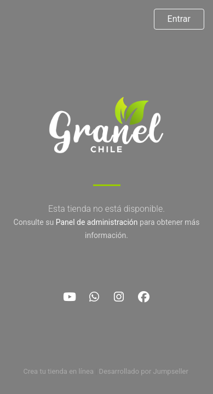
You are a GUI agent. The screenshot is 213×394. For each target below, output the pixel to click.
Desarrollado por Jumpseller (143, 371)
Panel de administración (97, 222)
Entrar (179, 19)
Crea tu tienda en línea (59, 371)
